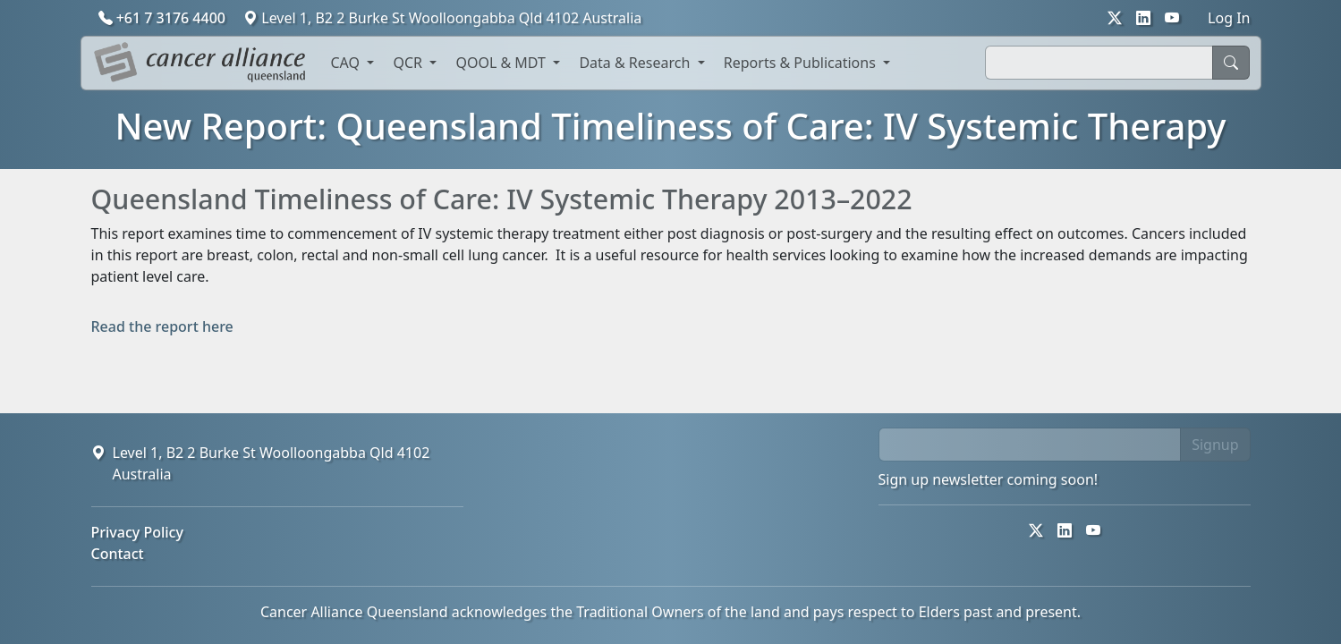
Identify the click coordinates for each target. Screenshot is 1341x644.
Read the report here (162, 326)
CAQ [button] (347, 62)
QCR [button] (409, 62)
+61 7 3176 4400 (164, 18)
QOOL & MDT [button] (502, 62)
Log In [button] (1229, 18)
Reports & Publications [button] (801, 62)
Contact (117, 554)
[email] (1030, 445)
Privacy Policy (137, 532)
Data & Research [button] (636, 62)
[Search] (1099, 63)
